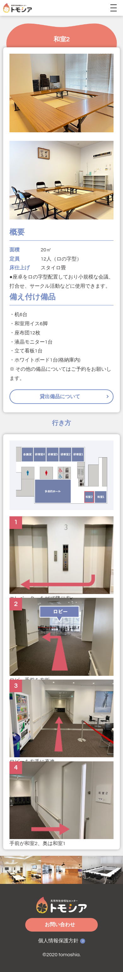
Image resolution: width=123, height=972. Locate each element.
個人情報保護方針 (58, 940)
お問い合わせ (60, 924)
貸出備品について (60, 396)
